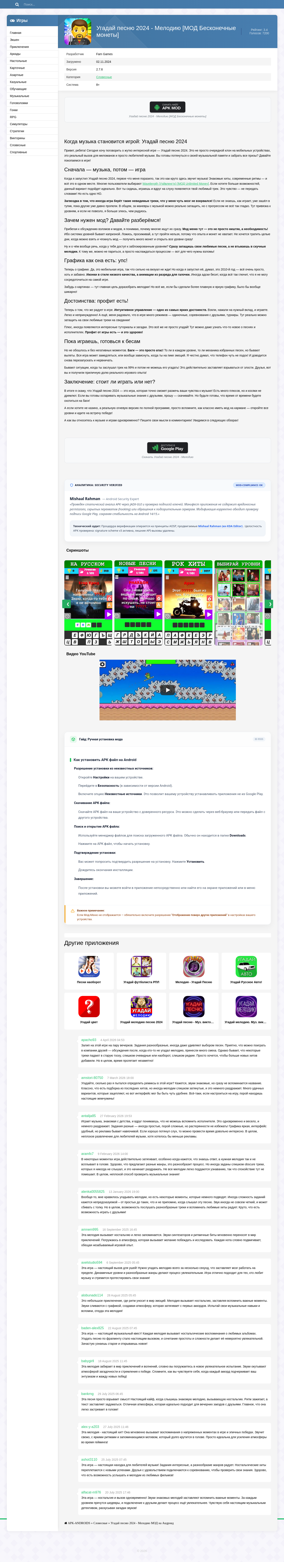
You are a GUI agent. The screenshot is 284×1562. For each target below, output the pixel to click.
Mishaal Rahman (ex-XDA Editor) (220, 529)
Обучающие (18, 89)
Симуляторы (18, 124)
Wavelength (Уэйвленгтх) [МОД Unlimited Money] (175, 186)
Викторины (17, 138)
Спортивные (18, 152)
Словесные (18, 145)
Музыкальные (19, 96)
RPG (13, 117)
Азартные (16, 75)
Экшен (14, 39)
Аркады (15, 54)
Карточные (17, 68)
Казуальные (18, 82)
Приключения (19, 47)
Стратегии (17, 131)
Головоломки (19, 103)
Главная (15, 32)
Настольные (18, 61)
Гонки (14, 110)
